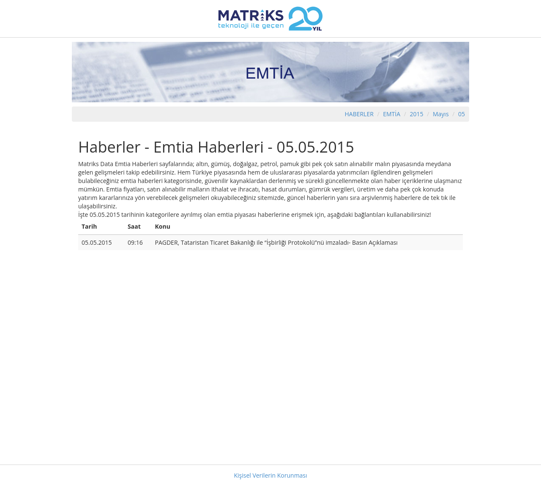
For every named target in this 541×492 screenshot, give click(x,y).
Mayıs (441, 114)
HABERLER (358, 114)
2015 (417, 114)
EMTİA (391, 114)
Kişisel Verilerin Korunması (270, 475)
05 (461, 114)
